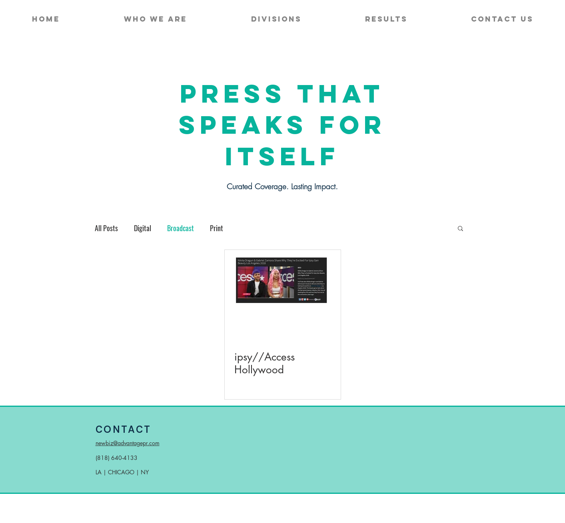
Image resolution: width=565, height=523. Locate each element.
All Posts (106, 228)
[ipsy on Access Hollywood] (283, 283)
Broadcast (180, 228)
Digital (142, 228)
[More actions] (330, 334)
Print (216, 228)
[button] (460, 229)
